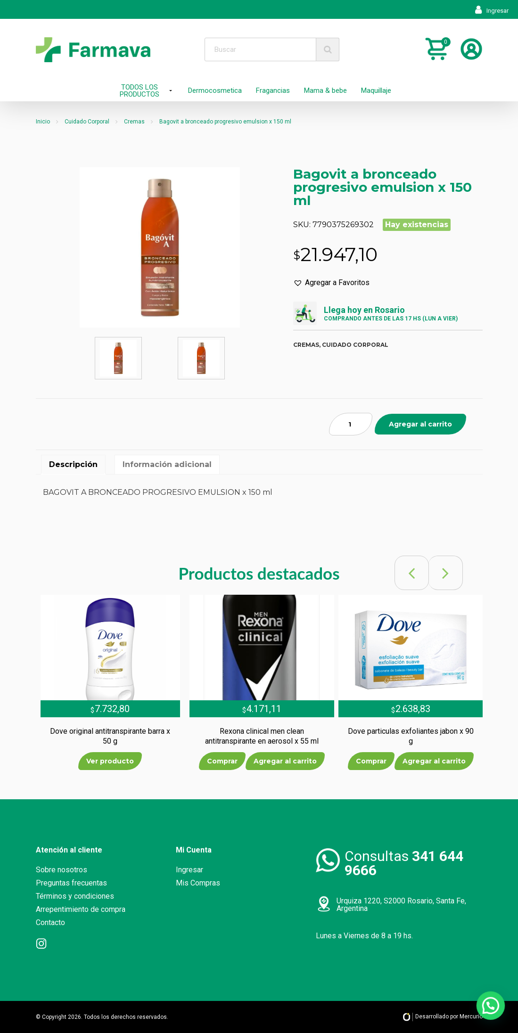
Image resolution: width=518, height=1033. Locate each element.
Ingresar (492, 10)
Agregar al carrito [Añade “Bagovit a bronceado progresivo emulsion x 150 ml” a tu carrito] (420, 424)
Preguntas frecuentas (71, 882)
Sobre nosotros (61, 869)
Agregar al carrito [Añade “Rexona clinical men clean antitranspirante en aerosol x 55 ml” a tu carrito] (285, 761)
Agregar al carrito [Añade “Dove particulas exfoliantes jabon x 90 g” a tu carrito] (434, 761)
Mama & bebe (325, 90)
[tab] (73, 465)
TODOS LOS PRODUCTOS (139, 90)
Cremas (134, 121)
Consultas (404, 863)
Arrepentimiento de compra (80, 909)
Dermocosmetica (215, 90)
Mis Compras (198, 882)
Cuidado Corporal (87, 121)
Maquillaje (376, 90)
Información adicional (167, 464)
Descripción (73, 464)
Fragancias (273, 90)
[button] (331, 282)
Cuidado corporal (355, 344)
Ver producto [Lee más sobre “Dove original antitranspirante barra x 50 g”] (110, 761)
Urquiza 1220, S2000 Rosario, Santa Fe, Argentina (401, 904)
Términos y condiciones (75, 896)
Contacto (50, 922)
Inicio (43, 121)
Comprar (222, 761)
